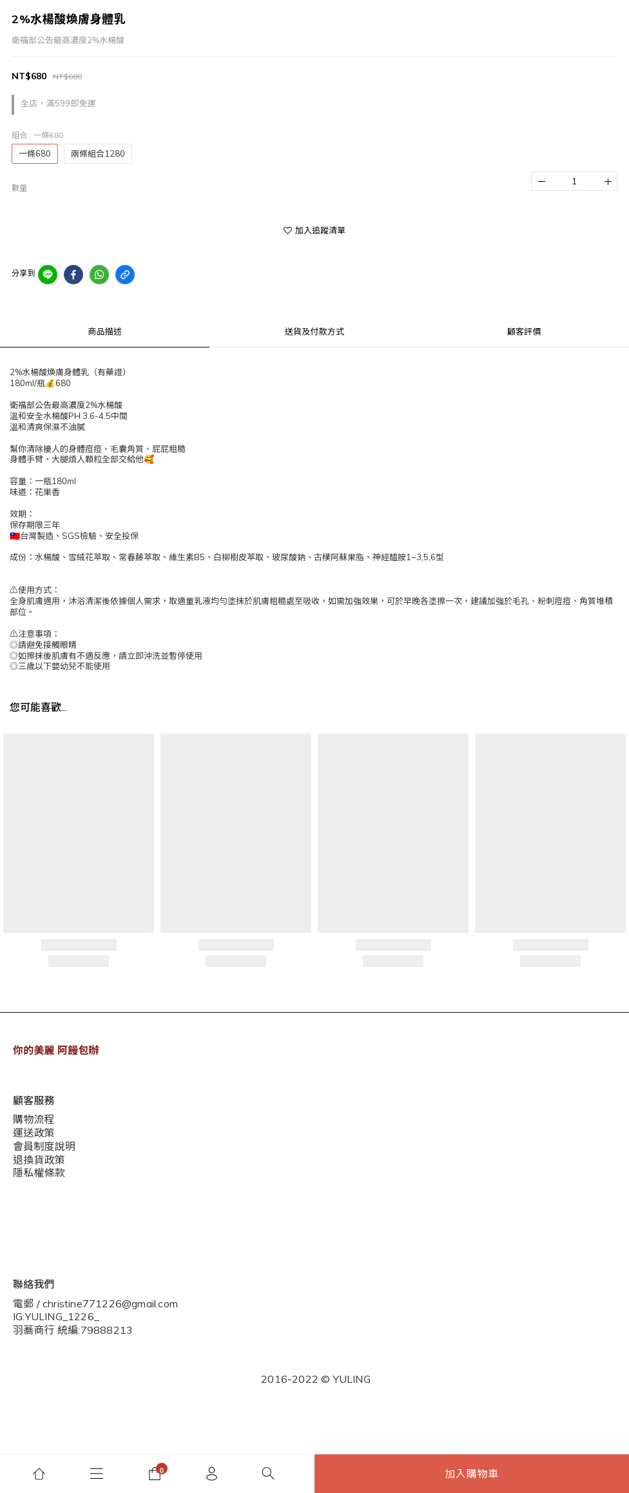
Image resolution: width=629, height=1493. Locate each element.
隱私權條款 (36, 1227)
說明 (22, 1186)
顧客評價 (524, 331)
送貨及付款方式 (314, 331)
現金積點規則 (40, 1207)
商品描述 (105, 331)
